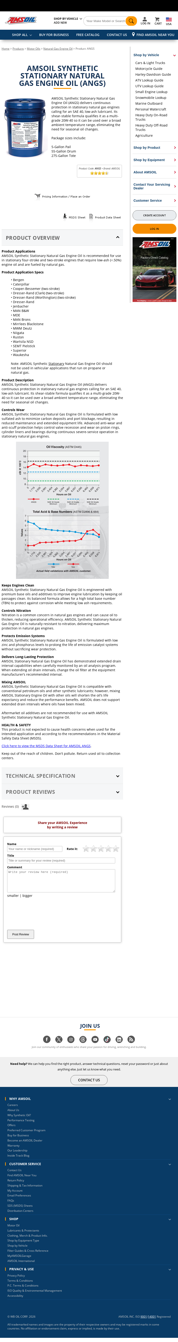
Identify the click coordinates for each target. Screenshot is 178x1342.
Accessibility (15, 1300)
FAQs (10, 1205)
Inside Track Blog (18, 1160)
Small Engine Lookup (151, 92)
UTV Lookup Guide (149, 86)
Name (11, 844)
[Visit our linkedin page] (119, 1046)
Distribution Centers (20, 1215)
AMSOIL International (21, 1265)
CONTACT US (117, 34)
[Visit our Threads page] (83, 1046)
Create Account (154, 215)
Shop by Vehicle (17, 1250)
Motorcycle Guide (148, 68)
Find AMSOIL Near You (155, 34)
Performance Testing (21, 1124)
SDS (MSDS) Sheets (20, 1210)
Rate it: (72, 849)
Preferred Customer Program (26, 1134)
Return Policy (15, 1184)
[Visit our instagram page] (71, 1046)
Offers (11, 1129)
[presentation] (42, 918)
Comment (14, 867)
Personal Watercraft (150, 109)
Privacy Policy (16, 1280)
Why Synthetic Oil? (19, 1119)
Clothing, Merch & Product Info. (27, 1240)
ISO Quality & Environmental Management (34, 1295)
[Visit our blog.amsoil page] (131, 1046)
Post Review (20, 938)
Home (6, 49)
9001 (143, 1321)
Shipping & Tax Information (24, 1190)
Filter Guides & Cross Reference (27, 1255)
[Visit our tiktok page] (107, 1046)
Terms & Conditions (20, 1285)
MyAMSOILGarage (19, 1260)
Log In (154, 228)
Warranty (13, 1150)
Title (10, 855)
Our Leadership (17, 1155)
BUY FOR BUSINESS (54, 34)
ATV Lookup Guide (149, 80)
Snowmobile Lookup (150, 97)
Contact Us (14, 1174)
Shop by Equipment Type (23, 1245)
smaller (13, 900)
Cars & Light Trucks (150, 63)
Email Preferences (19, 1200)
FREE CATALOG (87, 34)
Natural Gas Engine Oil (58, 49)
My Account (14, 1195)
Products (18, 49)
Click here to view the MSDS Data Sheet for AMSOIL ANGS (46, 746)
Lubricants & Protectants (23, 1235)
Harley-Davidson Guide (153, 74)
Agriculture (144, 135)
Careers (12, 1109)
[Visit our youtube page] (95, 1046)
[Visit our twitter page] (59, 1046)
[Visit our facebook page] (47, 1046)
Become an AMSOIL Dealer (24, 1145)
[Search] (110, 21)
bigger (27, 900)
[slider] (99, 173)
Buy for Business (18, 1139)
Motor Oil (13, 1230)
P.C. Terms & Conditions (22, 1290)
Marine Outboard (148, 103)
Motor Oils (33, 49)
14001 (152, 1321)
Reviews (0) (15, 806)
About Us (13, 1114)
